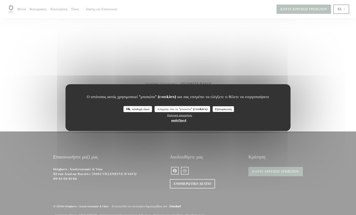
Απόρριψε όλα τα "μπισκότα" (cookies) (182, 109)
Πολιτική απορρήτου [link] (179, 115)
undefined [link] (178, 120)
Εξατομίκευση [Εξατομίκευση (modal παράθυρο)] (223, 109)
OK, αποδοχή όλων (137, 109)
